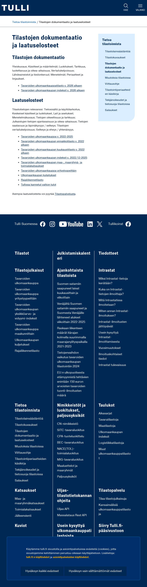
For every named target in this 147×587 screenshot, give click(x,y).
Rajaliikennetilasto (32, 180)
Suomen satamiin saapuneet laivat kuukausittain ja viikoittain (69, 291)
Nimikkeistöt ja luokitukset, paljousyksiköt (71, 410)
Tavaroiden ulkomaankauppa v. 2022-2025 (47, 136)
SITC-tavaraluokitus (70, 430)
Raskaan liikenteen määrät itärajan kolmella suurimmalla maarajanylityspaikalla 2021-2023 (72, 337)
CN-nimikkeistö (67, 424)
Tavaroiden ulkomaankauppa (26, 281)
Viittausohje (112, 84)
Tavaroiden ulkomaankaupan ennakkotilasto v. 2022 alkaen (52, 143)
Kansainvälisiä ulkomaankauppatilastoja (115, 509)
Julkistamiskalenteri (73, 256)
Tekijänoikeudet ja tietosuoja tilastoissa (29, 472)
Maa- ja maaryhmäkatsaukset (29, 501)
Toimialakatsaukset (28, 509)
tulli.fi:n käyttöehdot (37, 557)
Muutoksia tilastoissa (118, 78)
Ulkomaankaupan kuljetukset (38, 175)
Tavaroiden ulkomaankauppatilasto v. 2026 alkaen (51, 86)
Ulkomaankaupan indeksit (111, 434)
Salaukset (111, 110)
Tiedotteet (108, 253)
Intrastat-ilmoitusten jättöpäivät (113, 324)
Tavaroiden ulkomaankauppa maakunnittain (26, 329)
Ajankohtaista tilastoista (70, 273)
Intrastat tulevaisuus (112, 365)
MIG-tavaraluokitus (70, 459)
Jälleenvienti (23, 516)
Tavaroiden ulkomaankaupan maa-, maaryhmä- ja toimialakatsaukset (51, 164)
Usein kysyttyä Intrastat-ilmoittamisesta (109, 337)
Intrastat (107, 270)
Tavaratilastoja (108, 420)
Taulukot (107, 405)
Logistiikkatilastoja (111, 443)
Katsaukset (25, 490)
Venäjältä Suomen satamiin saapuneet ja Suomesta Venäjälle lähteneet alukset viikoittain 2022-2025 (72, 313)
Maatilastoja (107, 426)
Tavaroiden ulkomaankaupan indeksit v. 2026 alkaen (53, 90)
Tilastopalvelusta (65, 194)
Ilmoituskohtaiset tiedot (110, 356)
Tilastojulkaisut (29, 270)
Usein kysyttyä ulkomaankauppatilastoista (74, 531)
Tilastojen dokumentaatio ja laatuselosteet (115, 68)
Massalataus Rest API (72, 515)
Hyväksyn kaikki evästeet (42, 571)
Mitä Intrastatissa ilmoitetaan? (110, 302)
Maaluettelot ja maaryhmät (67, 468)
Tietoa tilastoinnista (24, 22)
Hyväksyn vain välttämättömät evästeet (95, 571)
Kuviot (21, 525)
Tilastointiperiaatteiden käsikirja (30, 461)
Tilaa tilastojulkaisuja (113, 499)
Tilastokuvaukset (115, 57)
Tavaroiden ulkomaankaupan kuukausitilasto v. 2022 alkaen (53, 151)
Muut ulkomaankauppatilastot (115, 453)
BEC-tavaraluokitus (70, 442)
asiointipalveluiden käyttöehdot (71, 557)
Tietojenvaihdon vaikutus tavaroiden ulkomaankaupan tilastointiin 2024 (70, 359)
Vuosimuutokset (110, 348)
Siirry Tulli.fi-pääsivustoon (111, 528)
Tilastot (22, 253)
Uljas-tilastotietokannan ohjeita (74, 495)
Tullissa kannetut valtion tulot (38, 185)
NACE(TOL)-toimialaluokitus (68, 451)
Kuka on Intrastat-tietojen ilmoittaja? (111, 291)
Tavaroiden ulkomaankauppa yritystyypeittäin (48, 171)
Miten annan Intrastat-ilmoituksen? (114, 313)
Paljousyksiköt (67, 477)
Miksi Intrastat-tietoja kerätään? (113, 281)
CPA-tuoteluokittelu (70, 436)
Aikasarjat (105, 413)
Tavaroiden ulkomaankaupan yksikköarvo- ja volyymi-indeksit (26, 312)
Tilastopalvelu (112, 490)
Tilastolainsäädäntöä (117, 51)
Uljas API (63, 509)
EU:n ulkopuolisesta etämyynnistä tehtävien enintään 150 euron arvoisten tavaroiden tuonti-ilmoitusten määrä (73, 383)
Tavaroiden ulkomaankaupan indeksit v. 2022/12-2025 (54, 158)
